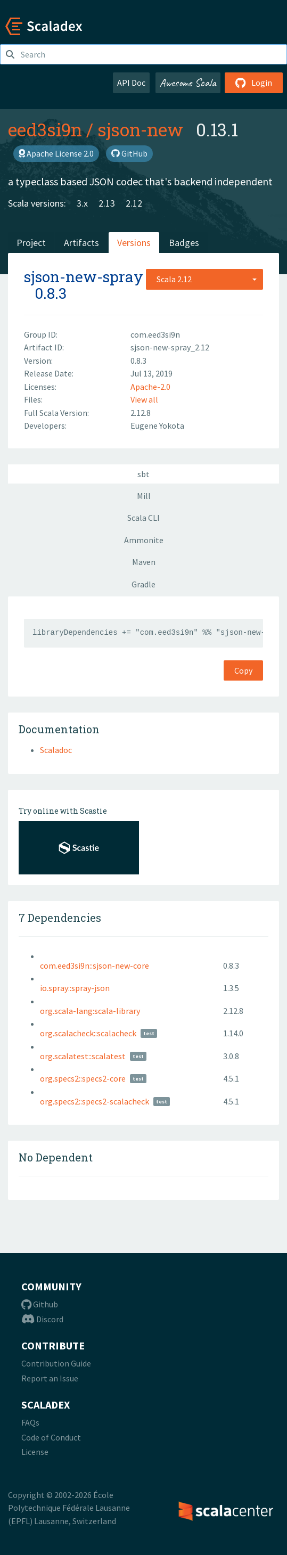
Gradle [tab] (143, 584)
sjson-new (140, 129)
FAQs (30, 1422)
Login (253, 82)
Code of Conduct (51, 1437)
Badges (184, 242)
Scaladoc (56, 749)
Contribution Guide (56, 1363)
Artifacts (81, 242)
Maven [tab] (143, 561)
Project (31, 242)
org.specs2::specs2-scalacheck (94, 1101)
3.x (82, 203)
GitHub (129, 153)
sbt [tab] (143, 474)
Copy (243, 670)
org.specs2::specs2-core (83, 1078)
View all (144, 399)
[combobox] (204, 279)
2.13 (107, 203)
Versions (134, 242)
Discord (42, 1319)
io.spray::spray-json (75, 988)
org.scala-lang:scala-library (90, 1010)
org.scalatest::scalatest (83, 1056)
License (34, 1451)
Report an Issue (49, 1378)
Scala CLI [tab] (143, 517)
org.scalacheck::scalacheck (88, 1033)
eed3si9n (45, 129)
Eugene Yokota (157, 425)
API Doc (131, 82)
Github (39, 1304)
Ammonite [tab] (143, 540)
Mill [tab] (144, 495)
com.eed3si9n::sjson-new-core (94, 965)
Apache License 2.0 (56, 153)
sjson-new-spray (83, 277)
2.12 (134, 203)
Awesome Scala (188, 82)
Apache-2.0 (150, 386)
